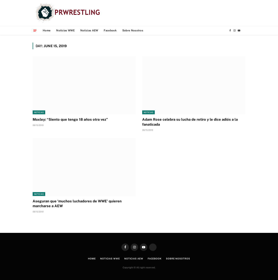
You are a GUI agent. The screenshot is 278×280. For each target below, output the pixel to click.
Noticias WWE (65, 30)
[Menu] (35, 30)
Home (47, 30)
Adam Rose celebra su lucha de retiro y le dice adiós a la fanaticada (190, 121)
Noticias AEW (89, 30)
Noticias (39, 112)
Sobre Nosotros (132, 30)
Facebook (110, 30)
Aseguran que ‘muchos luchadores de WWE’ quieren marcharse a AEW (77, 203)
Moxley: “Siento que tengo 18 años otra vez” (70, 119)
